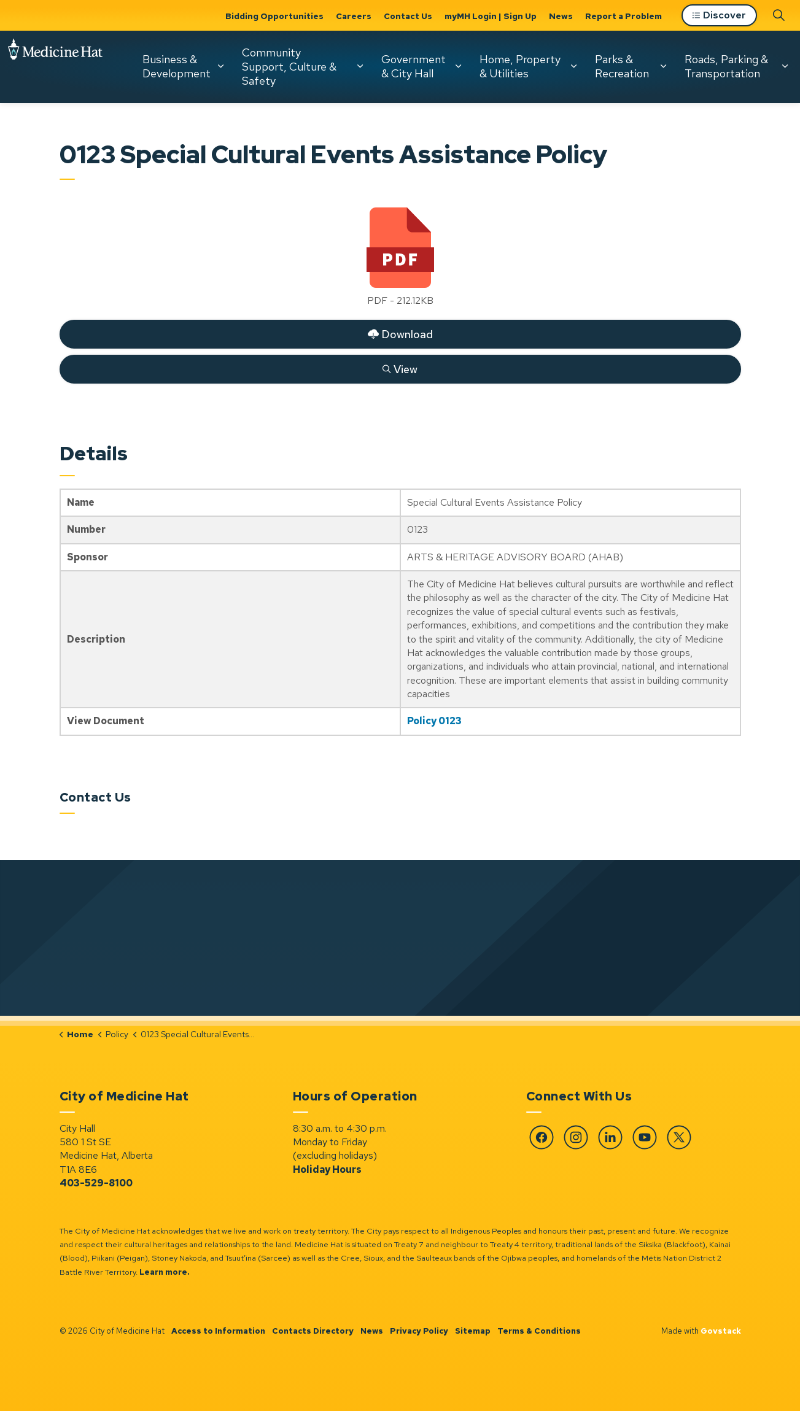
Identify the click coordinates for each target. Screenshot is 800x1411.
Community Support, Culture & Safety (159, 140)
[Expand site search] (778, 88)
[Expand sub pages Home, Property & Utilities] (444, 140)
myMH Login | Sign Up (491, 15)
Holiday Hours (327, 1169)
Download (400, 333)
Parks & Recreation (492, 140)
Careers (353, 15)
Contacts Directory (313, 1331)
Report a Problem (623, 15)
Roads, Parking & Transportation (597, 140)
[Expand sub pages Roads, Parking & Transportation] (655, 140)
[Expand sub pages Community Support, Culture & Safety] (230, 140)
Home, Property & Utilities (390, 140)
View (400, 368)
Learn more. (164, 1272)
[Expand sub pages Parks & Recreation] (533, 140)
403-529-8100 (96, 1183)
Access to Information (218, 1331)
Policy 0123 (434, 720)
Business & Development (47, 140)
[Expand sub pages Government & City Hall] (328, 140)
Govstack (721, 1331)
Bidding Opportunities (274, 15)
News (561, 15)
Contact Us (408, 15)
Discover (719, 89)
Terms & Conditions (539, 1331)
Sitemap (473, 1331)
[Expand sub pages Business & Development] (91, 140)
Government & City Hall (284, 140)
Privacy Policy (419, 1331)
